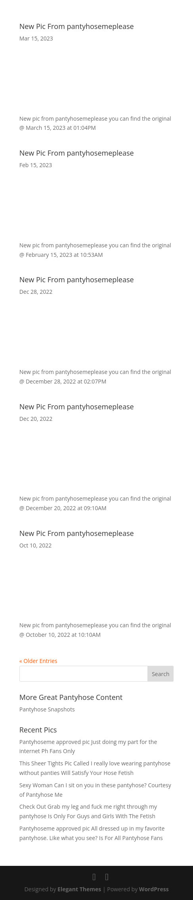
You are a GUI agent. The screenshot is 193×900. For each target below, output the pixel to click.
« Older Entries (38, 661)
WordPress (154, 889)
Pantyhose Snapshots (47, 709)
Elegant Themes (79, 889)
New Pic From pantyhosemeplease (76, 26)
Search (160, 674)
